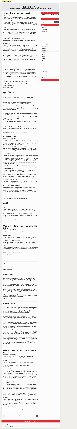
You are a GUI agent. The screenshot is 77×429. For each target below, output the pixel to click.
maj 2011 (43, 35)
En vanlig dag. (9, 303)
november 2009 (45, 69)
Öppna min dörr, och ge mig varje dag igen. (20, 227)
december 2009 (45, 67)
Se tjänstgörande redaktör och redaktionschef (13, 424)
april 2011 (44, 36)
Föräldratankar (9, 137)
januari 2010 (44, 65)
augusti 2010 (44, 52)
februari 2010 (44, 64)
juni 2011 (43, 33)
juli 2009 (43, 77)
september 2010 (45, 50)
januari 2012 (44, 27)
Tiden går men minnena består (17, 13)
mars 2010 (44, 62)
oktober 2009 (44, 71)
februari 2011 (44, 40)
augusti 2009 (44, 75)
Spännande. (8, 274)
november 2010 (45, 46)
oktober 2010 (44, 48)
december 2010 (45, 44)
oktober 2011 (44, 29)
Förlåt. (6, 203)
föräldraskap (44, 82)
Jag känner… (9, 92)
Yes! (5, 263)
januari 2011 (44, 42)
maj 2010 (43, 58)
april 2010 (44, 60)
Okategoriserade (45, 84)
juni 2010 (43, 56)
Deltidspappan (30, 7)
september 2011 (45, 31)
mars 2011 (44, 38)
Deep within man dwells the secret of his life (19, 351)
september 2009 (45, 73)
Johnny (15, 15)
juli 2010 (43, 54)
